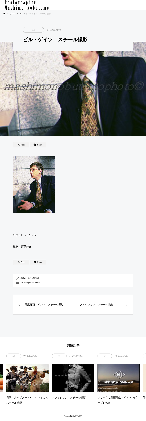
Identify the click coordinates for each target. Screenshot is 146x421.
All (33, 30)
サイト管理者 (33, 278)
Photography (29, 282)
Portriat (38, 282)
